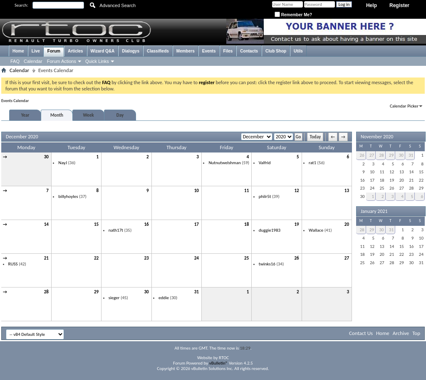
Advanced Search (117, 5)
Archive (401, 333)
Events (209, 51)
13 (346, 190)
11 (246, 190)
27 (346, 258)
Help (371, 5)
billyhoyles (68, 196)
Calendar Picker (404, 106)
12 (296, 190)
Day (120, 115)
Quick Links (97, 61)
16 (146, 224)
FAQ (15, 61)
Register (399, 5)
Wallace (316, 230)
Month (56, 115)
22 (96, 258)
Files (228, 51)
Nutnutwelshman (224, 162)
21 (46, 258)
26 (296, 258)
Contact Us (361, 333)
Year (25, 115)
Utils (298, 51)
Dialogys (130, 51)
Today (315, 137)
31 (196, 292)
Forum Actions (61, 61)
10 (196, 190)
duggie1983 (269, 230)
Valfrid (265, 162)
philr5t (265, 196)
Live (36, 51)
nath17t (116, 230)
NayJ (62, 162)
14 (46, 224)
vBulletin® (218, 363)
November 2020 (377, 137)
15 (96, 224)
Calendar (33, 61)
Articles (75, 51)
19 (296, 224)
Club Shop (275, 51)
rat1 (312, 162)
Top (416, 333)
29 (96, 292)
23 (146, 258)
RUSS (13, 264)
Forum (53, 51)
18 (246, 224)
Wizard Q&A (103, 51)
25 (246, 258)
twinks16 (267, 264)
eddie (164, 297)
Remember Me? (293, 14)
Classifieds (158, 51)
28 (46, 292)
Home (18, 51)
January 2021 (374, 211)
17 (196, 224)
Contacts (249, 51)
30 (46, 157)
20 (346, 224)
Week (88, 115)
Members (185, 51)
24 (196, 258)
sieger (114, 297)
